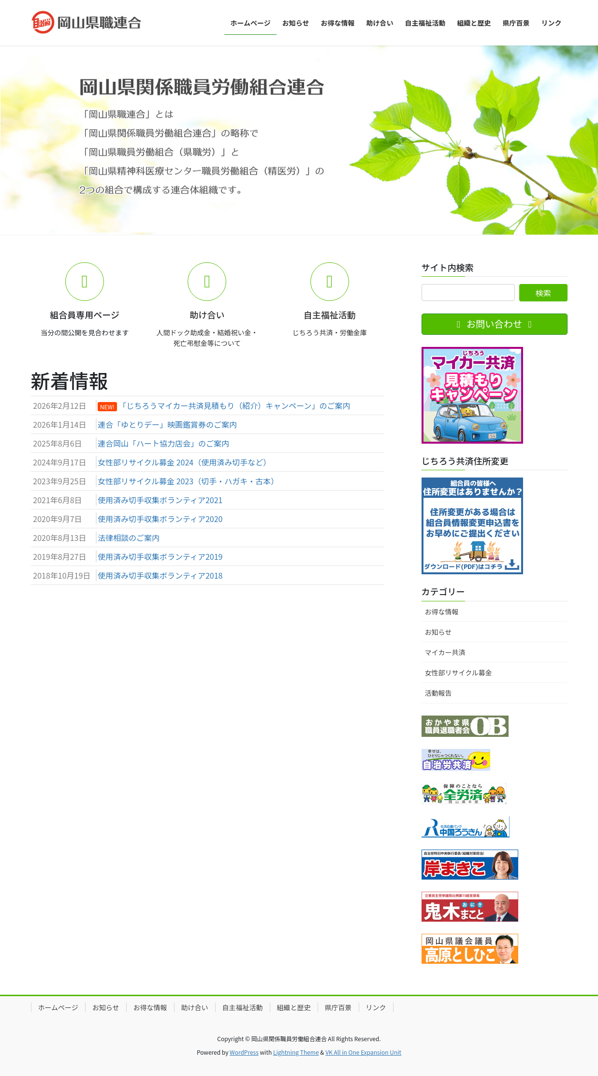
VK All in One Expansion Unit (363, 1052)
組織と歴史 (294, 1007)
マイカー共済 (445, 652)
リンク (376, 1007)
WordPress (244, 1052)
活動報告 (438, 693)
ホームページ (58, 1007)
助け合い (194, 1007)
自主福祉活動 (242, 1007)
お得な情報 (442, 611)
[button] (45, 140)
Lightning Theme (296, 1052)
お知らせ (438, 632)
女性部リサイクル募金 (458, 672)
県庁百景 (338, 1007)
